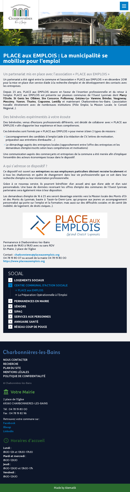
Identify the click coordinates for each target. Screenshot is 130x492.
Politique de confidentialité (24, 376)
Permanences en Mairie (31, 301)
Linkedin (8, 431)
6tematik (70, 487)
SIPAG (18, 311)
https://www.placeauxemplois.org (24, 261)
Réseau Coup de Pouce (30, 326)
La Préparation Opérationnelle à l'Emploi (42, 294)
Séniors (20, 306)
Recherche (10, 363)
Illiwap (7, 427)
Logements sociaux (29, 280)
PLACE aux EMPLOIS (30, 290)
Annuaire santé (26, 321)
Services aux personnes (32, 316)
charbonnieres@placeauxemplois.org (37, 254)
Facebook (9, 423)
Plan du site (12, 367)
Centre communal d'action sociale (41, 285)
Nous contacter (15, 359)
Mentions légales (16, 372)
